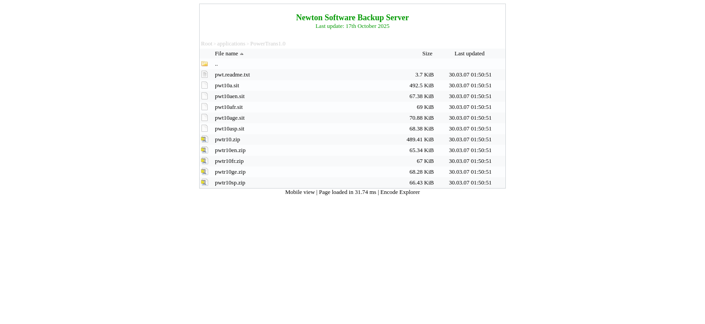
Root (206, 43)
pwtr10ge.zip (230, 171)
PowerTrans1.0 (268, 43)
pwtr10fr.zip (229, 161)
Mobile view (300, 192)
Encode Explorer (400, 192)
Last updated (470, 53)
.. (216, 63)
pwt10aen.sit (230, 96)
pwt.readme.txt (232, 74)
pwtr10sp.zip (230, 182)
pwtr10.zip (227, 139)
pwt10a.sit (227, 85)
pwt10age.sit (230, 117)
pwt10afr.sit (229, 107)
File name (230, 53)
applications (231, 43)
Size (428, 53)
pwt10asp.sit (229, 128)
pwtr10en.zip (230, 150)
